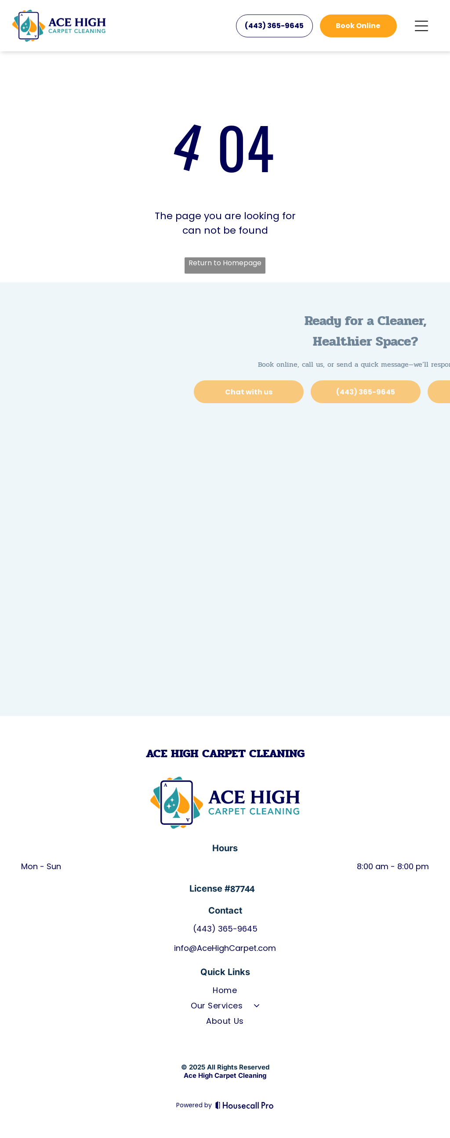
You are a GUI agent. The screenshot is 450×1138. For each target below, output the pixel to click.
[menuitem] (225, 992)
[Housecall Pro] (244, 1105)
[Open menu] (421, 26)
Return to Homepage (225, 263)
